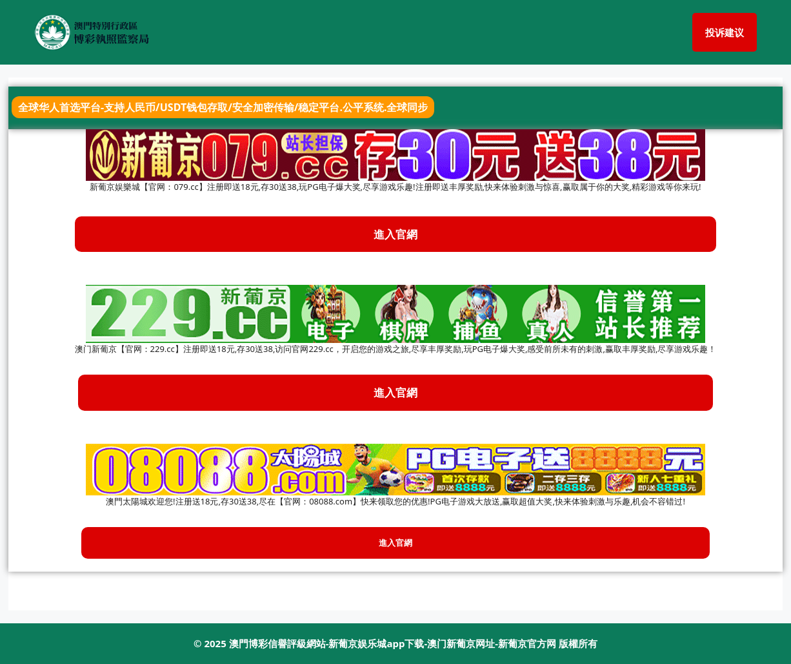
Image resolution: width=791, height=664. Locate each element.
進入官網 (395, 392)
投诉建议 (724, 32)
